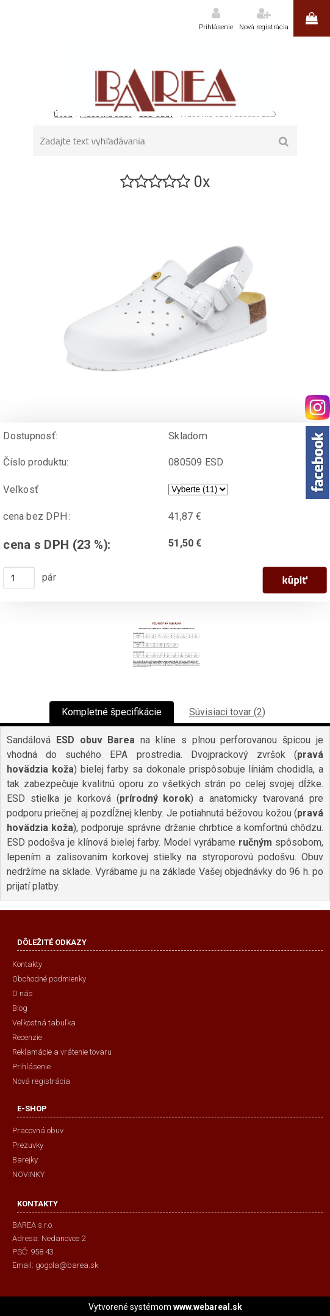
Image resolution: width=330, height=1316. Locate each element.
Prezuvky (27, 1145)
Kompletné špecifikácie (112, 712)
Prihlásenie (216, 27)
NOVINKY (28, 1174)
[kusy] (19, 578)
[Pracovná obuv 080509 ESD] (165, 197)
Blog (19, 1008)
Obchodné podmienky (49, 978)
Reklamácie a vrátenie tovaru (62, 1051)
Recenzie (27, 1037)
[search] (284, 142)
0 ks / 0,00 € (311, 18)
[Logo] (165, 76)
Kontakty (27, 964)
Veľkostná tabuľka (44, 1022)
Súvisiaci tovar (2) (227, 712)
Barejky (25, 1159)
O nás (22, 993)
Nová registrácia (264, 27)
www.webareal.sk (207, 1307)
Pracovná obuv (37, 1130)
